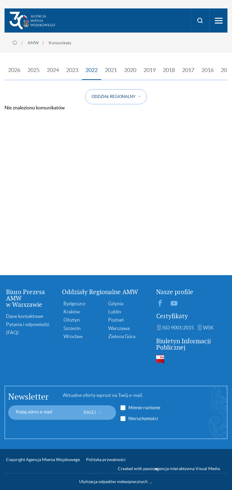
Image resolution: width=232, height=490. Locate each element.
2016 (207, 70)
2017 (188, 70)
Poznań (116, 319)
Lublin (114, 311)
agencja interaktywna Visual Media (187, 468)
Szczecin (72, 328)
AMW (33, 42)
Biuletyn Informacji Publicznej (183, 344)
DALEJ (90, 412)
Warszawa (119, 328)
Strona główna (15, 42)
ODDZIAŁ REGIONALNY (113, 96)
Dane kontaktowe (24, 316)
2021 (111, 70)
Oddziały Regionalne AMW (100, 292)
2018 (169, 70)
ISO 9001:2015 (178, 327)
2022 (91, 70)
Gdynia (115, 303)
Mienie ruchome (144, 407)
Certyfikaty (172, 316)
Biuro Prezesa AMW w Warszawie (25, 298)
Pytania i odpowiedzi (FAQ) (27, 328)
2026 (14, 70)
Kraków (71, 311)
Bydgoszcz (74, 303)
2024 (53, 70)
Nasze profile (174, 292)
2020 (130, 70)
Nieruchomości (143, 418)
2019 (149, 70)
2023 (72, 70)
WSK (208, 327)
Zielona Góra (121, 336)
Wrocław (72, 336)
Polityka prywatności (106, 459)
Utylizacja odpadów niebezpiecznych (113, 481)
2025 (33, 70)
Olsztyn (71, 319)
